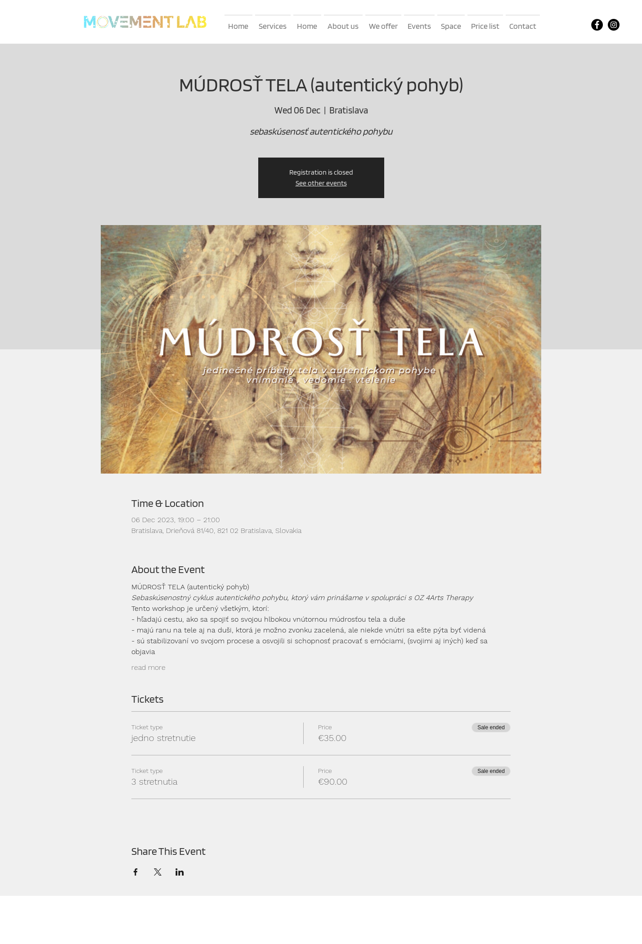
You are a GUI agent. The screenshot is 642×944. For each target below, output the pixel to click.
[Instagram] (614, 25)
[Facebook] (597, 25)
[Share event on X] (157, 872)
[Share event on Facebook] (135, 872)
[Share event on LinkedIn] (179, 872)
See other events (321, 183)
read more (148, 667)
